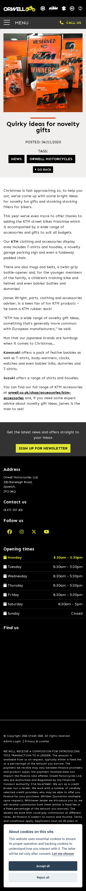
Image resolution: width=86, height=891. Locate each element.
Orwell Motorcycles (51, 159)
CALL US (70, 22)
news (16, 159)
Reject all (43, 877)
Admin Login (12, 741)
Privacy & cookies (37, 741)
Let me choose (63, 854)
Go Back (43, 170)
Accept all (43, 866)
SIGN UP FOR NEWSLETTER (43, 448)
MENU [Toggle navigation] (16, 22)
